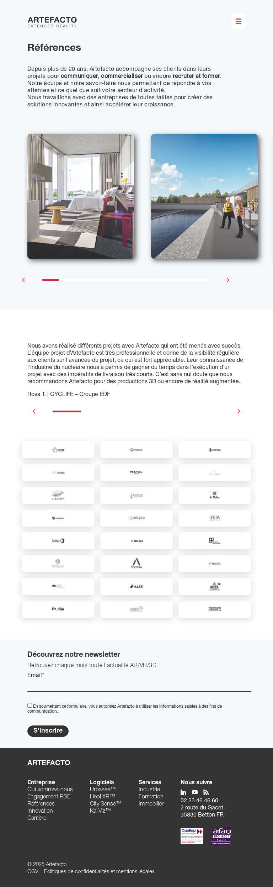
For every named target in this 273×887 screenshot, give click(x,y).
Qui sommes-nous (50, 790)
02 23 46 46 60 (199, 801)
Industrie (149, 790)
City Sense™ (106, 804)
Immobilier (151, 804)
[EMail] (139, 686)
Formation (151, 797)
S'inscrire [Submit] (48, 731)
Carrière (36, 819)
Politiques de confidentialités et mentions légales (99, 872)
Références (41, 804)
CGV (32, 872)
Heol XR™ (102, 797)
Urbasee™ (103, 790)
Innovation (40, 811)
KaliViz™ (100, 811)
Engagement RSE (48, 797)
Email (35, 676)
